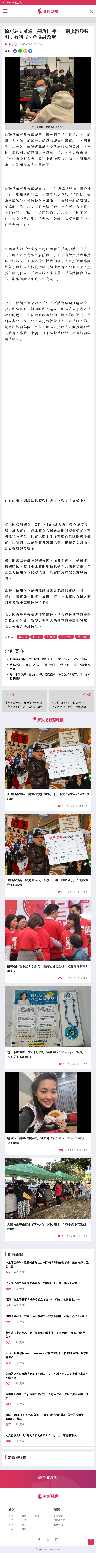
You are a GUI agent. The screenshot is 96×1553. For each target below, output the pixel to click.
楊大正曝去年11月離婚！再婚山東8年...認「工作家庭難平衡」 (42, 1435)
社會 (10, 1529)
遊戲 (37, 1515)
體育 (24, 1524)
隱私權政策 (59, 1520)
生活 (10, 1524)
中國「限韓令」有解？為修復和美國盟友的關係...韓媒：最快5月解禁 (46, 1316)
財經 (24, 1515)
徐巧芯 (37, 637)
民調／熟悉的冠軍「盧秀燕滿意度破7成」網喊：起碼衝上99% (42, 1299)
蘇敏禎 (13, 44)
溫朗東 (23, 637)
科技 (24, 1529)
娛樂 (10, 1520)
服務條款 (58, 1524)
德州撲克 (66, 637)
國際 (24, 1520)
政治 (60, 806)
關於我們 (58, 1515)
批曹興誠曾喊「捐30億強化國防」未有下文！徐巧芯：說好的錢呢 (49, 659)
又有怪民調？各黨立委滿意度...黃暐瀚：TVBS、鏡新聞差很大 (42, 1283)
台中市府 (82, 637)
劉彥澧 (51, 637)
